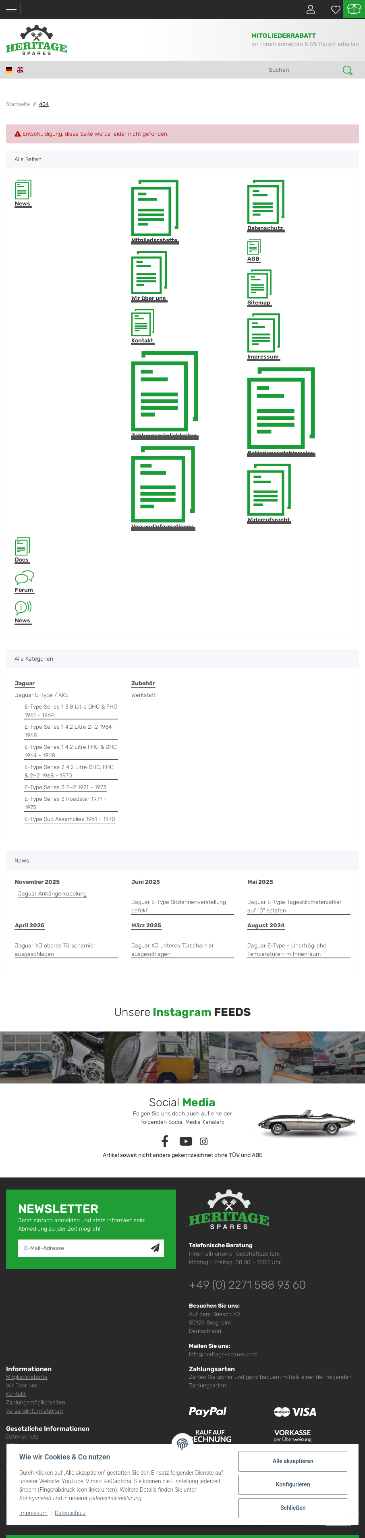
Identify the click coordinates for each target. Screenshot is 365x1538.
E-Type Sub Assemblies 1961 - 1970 (70, 819)
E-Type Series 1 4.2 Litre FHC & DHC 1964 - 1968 (71, 751)
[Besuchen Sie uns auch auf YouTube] (186, 1142)
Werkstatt (143, 695)
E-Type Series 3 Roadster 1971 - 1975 (65, 803)
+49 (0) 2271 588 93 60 (247, 1284)
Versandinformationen (163, 488)
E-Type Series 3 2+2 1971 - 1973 (65, 787)
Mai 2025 (260, 882)
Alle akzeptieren (292, 1461)
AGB (254, 251)
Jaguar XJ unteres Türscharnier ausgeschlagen (172, 950)
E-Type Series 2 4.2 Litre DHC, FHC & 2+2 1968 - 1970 (69, 771)
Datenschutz (265, 206)
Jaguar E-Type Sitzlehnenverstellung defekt (178, 906)
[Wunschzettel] (332, 9)
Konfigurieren (292, 1484)
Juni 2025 (145, 882)
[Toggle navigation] (11, 9)
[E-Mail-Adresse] (84, 1248)
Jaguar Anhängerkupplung (52, 893)
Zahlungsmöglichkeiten (164, 395)
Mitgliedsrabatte (154, 212)
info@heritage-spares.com (223, 1354)
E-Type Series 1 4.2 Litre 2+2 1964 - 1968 (70, 731)
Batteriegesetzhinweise (281, 411)
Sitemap (259, 287)
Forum (24, 582)
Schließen (292, 1508)
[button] (307, 9)
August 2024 (266, 925)
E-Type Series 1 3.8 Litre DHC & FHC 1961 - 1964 (71, 711)
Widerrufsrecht (269, 494)
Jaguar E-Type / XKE (41, 695)
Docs (22, 550)
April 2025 (29, 925)
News (23, 193)
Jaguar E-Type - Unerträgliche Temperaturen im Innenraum (286, 950)
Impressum (263, 336)
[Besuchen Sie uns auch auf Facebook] (165, 1142)
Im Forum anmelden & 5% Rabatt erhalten (305, 44)
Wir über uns (149, 276)
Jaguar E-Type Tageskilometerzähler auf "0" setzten (294, 906)
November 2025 (37, 882)
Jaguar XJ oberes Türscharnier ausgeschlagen (55, 950)
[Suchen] (303, 70)
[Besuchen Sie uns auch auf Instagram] (204, 1142)
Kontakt (142, 326)
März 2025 (146, 925)
